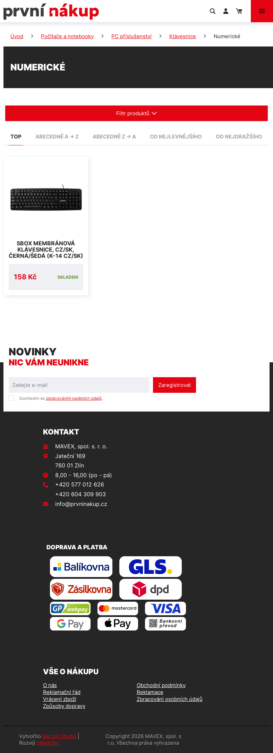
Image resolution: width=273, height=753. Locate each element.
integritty (48, 742)
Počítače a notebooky (67, 36)
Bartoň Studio (59, 736)
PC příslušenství (131, 36)
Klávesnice (182, 36)
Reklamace (150, 692)
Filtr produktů (136, 113)
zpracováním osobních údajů (74, 398)
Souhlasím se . (61, 398)
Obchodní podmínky (161, 685)
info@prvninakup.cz (81, 503)
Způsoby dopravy (64, 706)
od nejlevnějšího (176, 136)
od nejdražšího (239, 136)
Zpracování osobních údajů (170, 699)
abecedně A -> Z (57, 136)
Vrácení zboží (59, 699)
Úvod (16, 36)
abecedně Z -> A (114, 136)
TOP (16, 136)
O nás (50, 685)
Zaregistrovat (174, 385)
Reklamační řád (61, 692)
